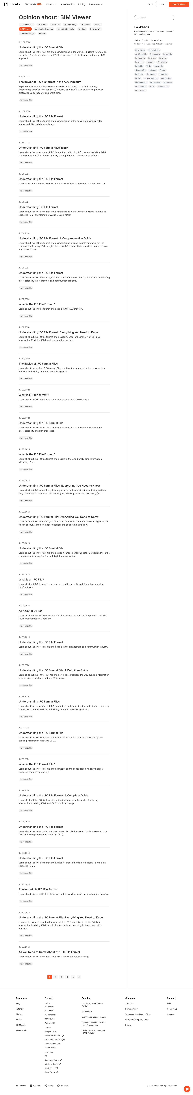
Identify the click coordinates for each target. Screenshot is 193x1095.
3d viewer (85, 24)
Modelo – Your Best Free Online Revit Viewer (153, 44)
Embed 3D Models (52, 1043)
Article (19, 1019)
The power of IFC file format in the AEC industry (50, 81)
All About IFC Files (30, 610)
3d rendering (70, 24)
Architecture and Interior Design (92, 1004)
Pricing (128, 1025)
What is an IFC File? (31, 579)
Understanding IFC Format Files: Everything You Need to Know (59, 485)
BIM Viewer (25, 29)
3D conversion (26, 24)
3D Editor (48, 1011)
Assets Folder (50, 1047)
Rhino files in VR (51, 1072)
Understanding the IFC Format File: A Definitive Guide (53, 670)
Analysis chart (50, 1031)
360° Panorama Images (54, 1039)
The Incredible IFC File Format (38, 889)
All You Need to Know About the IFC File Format (49, 952)
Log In (161, 4)
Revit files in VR (51, 1068)
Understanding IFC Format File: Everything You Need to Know (59, 517)
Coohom (170, 1014)
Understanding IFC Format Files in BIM (43, 147)
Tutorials (19, 1009)
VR (45, 1056)
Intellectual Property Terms (137, 1019)
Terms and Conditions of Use (138, 1014)
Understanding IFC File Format (38, 207)
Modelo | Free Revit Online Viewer (148, 40)
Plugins (19, 1014)
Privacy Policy (131, 1009)
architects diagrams (44, 29)
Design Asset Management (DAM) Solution (93, 1031)
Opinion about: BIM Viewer (55, 17)
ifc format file (26, 65)
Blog (18, 1003)
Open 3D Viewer (179, 4)
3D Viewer (48, 1007)
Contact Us (172, 1009)
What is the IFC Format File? (37, 764)
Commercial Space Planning (94, 1017)
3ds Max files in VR (52, 1064)
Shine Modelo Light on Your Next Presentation (94, 1023)
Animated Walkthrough (54, 1035)
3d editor (42, 24)
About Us (129, 1003)
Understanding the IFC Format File (41, 47)
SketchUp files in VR (53, 1060)
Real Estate (87, 1011)
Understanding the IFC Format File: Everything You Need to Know (61, 917)
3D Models (20, 1025)
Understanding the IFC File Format (41, 116)
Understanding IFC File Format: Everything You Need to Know (59, 332)
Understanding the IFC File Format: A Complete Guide (53, 795)
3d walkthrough (27, 33)
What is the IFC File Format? (37, 304)
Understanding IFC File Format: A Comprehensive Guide (55, 238)
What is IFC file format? (34, 395)
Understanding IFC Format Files (39, 701)
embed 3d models (66, 29)
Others (42, 33)
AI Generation (22, 1030)
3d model (55, 24)
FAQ (169, 1003)
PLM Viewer (95, 29)
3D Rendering (50, 1015)
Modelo (82, 29)
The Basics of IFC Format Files (38, 363)
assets (98, 24)
